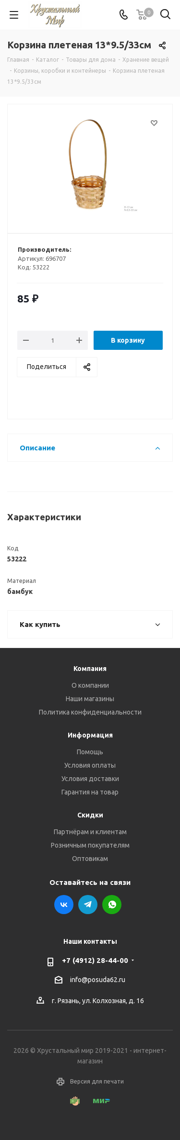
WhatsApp (111, 904)
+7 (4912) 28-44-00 (95, 960)
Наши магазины (90, 699)
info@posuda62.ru (97, 980)
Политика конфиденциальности (90, 712)
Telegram (87, 904)
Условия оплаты (90, 765)
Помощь (90, 752)
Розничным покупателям (90, 845)
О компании (90, 685)
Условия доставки (90, 778)
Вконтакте (63, 904)
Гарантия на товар (90, 792)
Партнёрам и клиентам (90, 832)
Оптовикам (90, 858)
